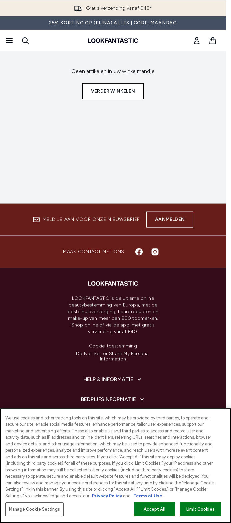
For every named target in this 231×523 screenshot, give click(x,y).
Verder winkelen (113, 91)
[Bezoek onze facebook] (139, 252)
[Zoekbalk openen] (25, 40)
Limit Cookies (200, 509)
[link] (197, 40)
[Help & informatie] (113, 379)
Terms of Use (147, 495)
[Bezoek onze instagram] (155, 252)
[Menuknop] (8, 40)
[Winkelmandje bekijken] (213, 40)
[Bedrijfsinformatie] (113, 399)
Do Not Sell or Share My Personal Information (113, 356)
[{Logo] (113, 40)
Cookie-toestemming (113, 346)
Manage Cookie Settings (34, 509)
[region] (115, 465)
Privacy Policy (107, 495)
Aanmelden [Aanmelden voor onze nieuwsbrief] (170, 219)
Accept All (154, 509)
